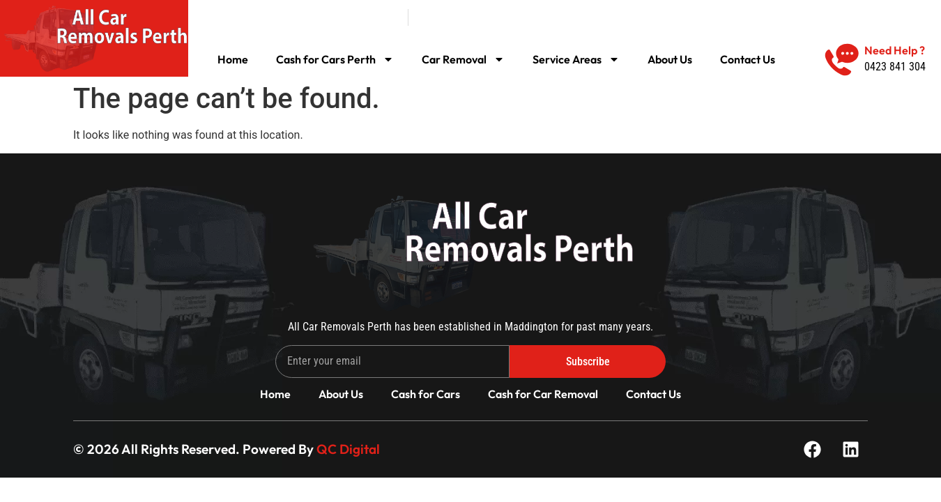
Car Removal (463, 59)
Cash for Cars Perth (335, 59)
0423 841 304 (895, 66)
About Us (670, 59)
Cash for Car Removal (543, 394)
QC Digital (348, 449)
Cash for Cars (425, 394)
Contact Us (747, 59)
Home (232, 59)
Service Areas (576, 59)
